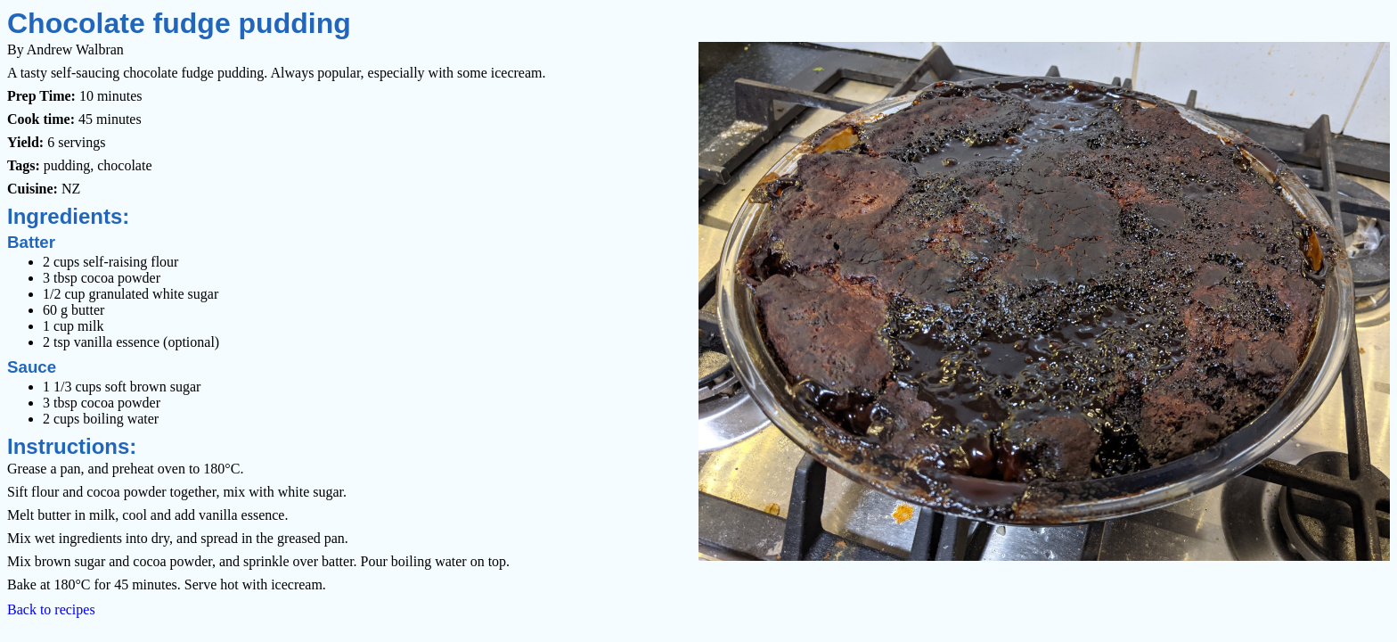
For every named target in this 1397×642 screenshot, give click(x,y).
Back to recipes (51, 609)
